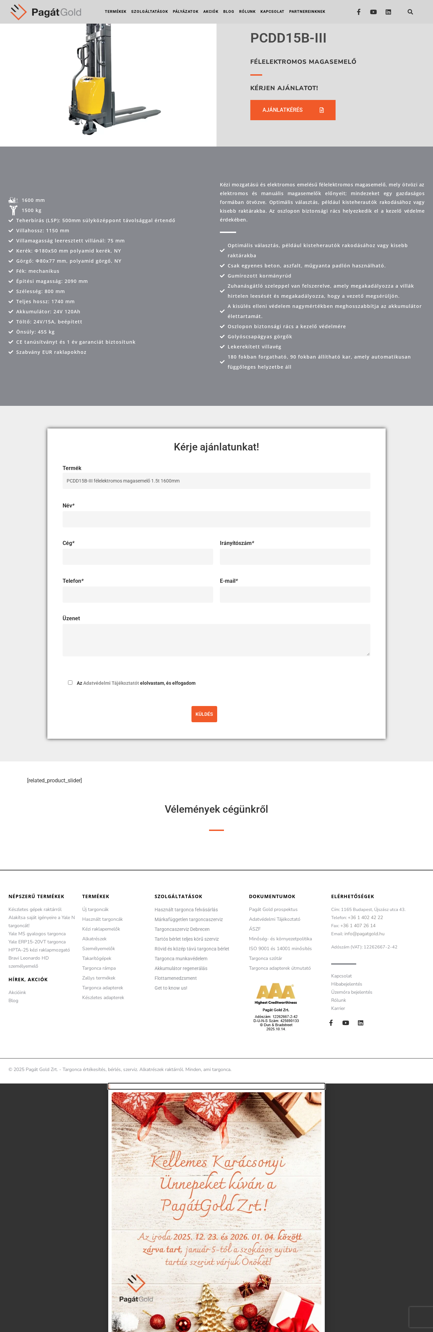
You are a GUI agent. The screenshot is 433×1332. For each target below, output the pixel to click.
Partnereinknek (307, 11)
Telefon (73, 581)
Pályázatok (186, 11)
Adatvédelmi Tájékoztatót (111, 683)
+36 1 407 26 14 (357, 925)
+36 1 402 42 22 (365, 917)
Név (68, 505)
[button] (410, 12)
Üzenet (71, 618)
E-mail (229, 581)
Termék (216, 474)
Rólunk (247, 11)
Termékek (116, 11)
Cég (68, 543)
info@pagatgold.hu (364, 934)
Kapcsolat (272, 11)
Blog (228, 11)
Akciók (211, 11)
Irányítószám (237, 543)
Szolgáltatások (149, 11)
